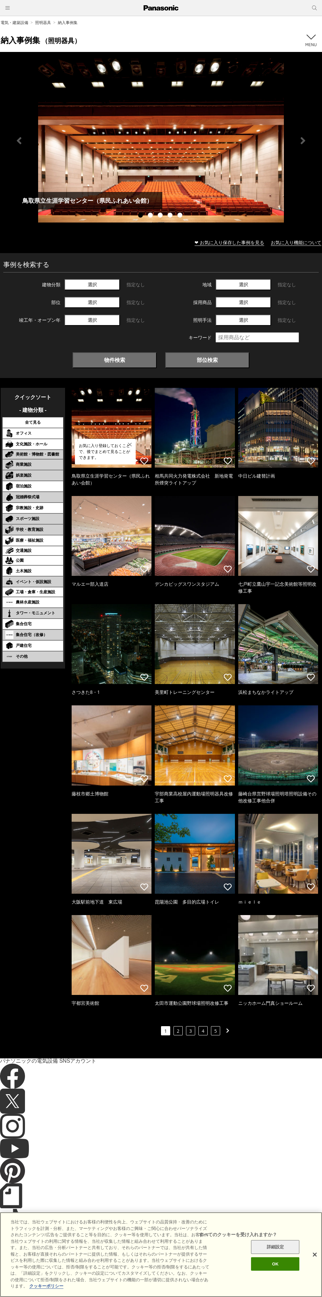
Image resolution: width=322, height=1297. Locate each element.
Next (303, 140)
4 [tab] (171, 216)
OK (275, 1275)
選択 (92, 284)
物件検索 (114, 360)
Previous (19, 140)
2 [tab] (151, 216)
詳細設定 (275, 1258)
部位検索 (207, 360)
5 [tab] (180, 216)
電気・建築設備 (14, 22)
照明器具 (43, 22)
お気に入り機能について (296, 242)
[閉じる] (315, 1266)
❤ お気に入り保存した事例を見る (229, 242)
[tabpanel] (161, 141)
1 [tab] (141, 216)
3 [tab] (161, 216)
